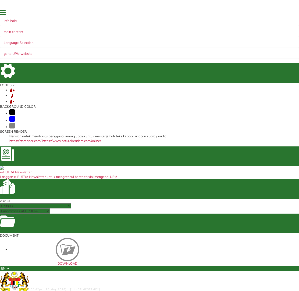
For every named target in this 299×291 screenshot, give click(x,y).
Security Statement (112, 270)
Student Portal (86, 211)
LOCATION (266, 14)
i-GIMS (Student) (88, 207)
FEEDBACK (229, 14)
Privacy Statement (37, 270)
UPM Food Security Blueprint (144, 202)
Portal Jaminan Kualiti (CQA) (145, 216)
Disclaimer (82, 270)
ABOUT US (37, 40)
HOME (214, 14)
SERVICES (125, 40)
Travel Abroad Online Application (147, 211)
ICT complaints (137, 220)
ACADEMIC (58, 40)
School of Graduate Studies (94, 216)
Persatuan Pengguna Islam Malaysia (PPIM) (199, 211)
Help (95, 270)
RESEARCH (80, 40)
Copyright (58, 270)
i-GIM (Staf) (85, 202)
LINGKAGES (103, 40)
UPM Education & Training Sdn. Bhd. (198, 225)
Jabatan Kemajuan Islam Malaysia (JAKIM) (197, 204)
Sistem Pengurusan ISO (141, 207)
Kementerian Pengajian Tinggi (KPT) (199, 221)
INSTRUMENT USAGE (155, 40)
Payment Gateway (89, 220)
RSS (69, 270)
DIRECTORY (248, 14)
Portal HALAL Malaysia (191, 216)
